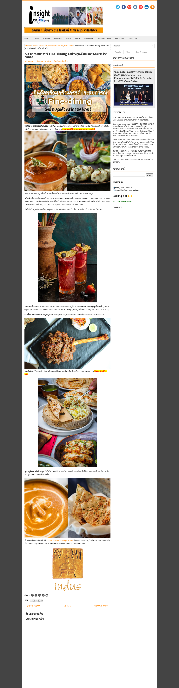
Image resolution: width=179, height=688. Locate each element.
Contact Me (132, 38)
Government (89, 38)
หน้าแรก (67, 606)
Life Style (58, 38)
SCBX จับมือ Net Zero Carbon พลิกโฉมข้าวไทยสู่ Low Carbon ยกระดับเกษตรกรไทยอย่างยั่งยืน (133, 118)
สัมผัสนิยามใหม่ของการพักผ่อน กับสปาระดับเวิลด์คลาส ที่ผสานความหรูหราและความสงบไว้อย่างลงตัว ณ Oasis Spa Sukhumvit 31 (133, 153)
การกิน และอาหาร (40, 46)
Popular (118, 52)
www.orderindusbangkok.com (59, 541)
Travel (77, 38)
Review (68, 38)
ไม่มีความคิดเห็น (61, 61)
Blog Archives (141, 52)
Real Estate (119, 38)
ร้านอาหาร (68, 46)
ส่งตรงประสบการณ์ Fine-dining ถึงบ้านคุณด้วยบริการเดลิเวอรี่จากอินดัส (65, 55)
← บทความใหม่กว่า (32, 606)
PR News (36, 38)
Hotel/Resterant (104, 38)
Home (26, 38)
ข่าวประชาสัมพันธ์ (55, 46)
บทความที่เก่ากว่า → (102, 606)
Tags (128, 52)
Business (46, 38)
